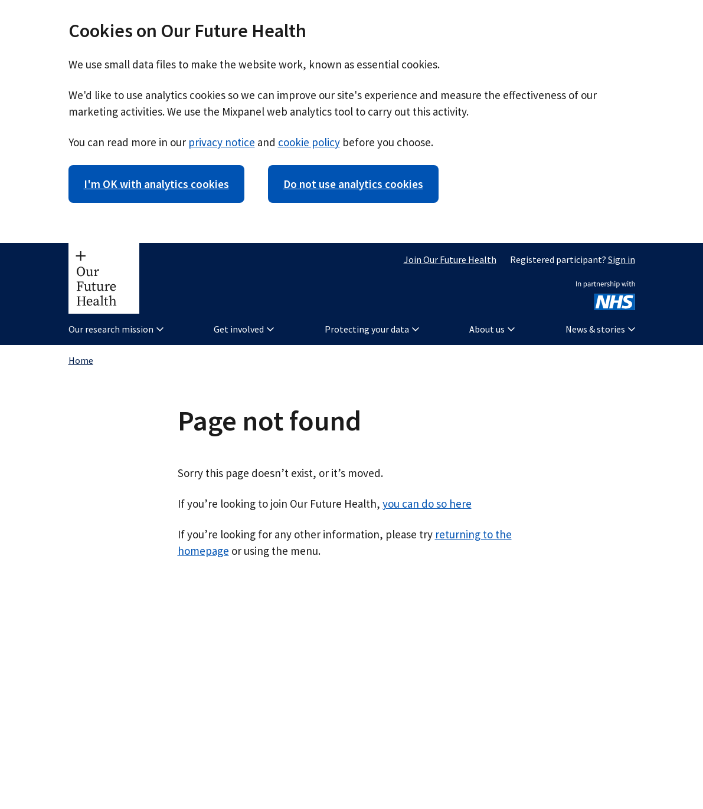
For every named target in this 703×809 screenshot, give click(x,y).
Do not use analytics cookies (353, 184)
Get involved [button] (244, 329)
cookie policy (309, 142)
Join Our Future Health (450, 259)
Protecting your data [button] (372, 329)
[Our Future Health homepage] (103, 278)
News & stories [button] (600, 329)
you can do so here (427, 503)
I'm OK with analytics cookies (156, 184)
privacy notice (221, 142)
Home (80, 360)
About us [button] (492, 329)
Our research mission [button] (116, 329)
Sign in (621, 259)
